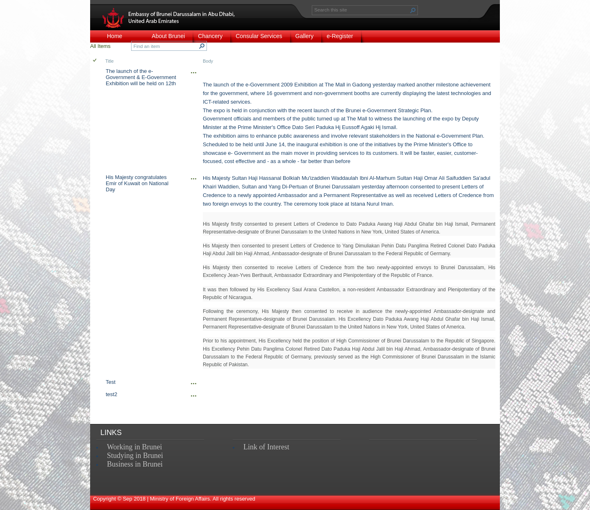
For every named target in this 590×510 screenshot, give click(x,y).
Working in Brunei (134, 447)
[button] (413, 10)
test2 (111, 394)
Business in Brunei (135, 464)
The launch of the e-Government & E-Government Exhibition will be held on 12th (141, 77)
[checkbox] (95, 61)
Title (109, 61)
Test (111, 382)
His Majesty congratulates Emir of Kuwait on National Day (137, 183)
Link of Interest (266, 447)
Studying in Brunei (135, 455)
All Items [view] (100, 46)
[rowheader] (96, 119)
